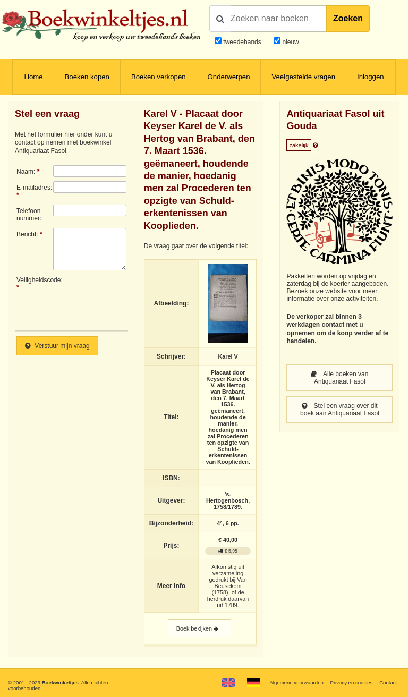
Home (33, 77)
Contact (388, 682)
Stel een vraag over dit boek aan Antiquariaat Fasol (339, 409)
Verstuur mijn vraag (57, 346)
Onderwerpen (229, 77)
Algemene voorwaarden (296, 682)
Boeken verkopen (158, 77)
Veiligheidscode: (34, 280)
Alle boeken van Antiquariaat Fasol (339, 377)
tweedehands (242, 42)
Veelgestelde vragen (303, 77)
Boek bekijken (199, 628)
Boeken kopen (87, 77)
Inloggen (370, 77)
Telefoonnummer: (28, 214)
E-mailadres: (34, 187)
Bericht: (27, 234)
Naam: (25, 171)
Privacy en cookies (351, 682)
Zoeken (348, 18)
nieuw (289, 42)
